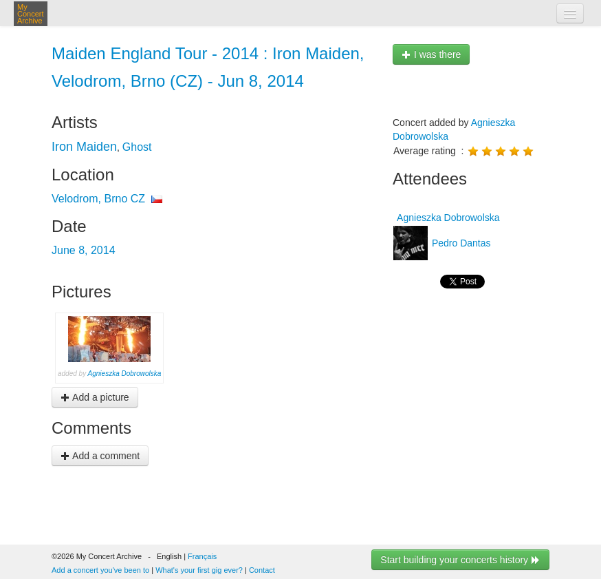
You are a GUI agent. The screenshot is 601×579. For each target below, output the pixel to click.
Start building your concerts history (460, 559)
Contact (262, 570)
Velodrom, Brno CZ (98, 198)
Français (202, 556)
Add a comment (100, 455)
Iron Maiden (84, 147)
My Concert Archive (30, 14)
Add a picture (95, 397)
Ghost (137, 147)
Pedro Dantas (460, 243)
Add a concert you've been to (100, 570)
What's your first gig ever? (199, 570)
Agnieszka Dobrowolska (125, 373)
